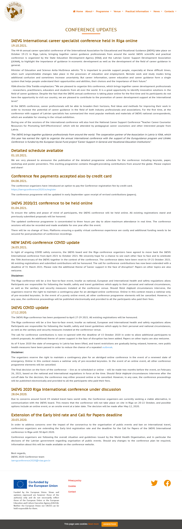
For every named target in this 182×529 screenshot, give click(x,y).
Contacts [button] (169, 11)
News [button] (157, 11)
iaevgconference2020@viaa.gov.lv (30, 460)
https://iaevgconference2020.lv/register (33, 189)
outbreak (107, 347)
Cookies (72, 486)
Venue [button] (117, 11)
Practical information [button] (137, 11)
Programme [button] (103, 11)
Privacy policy (74, 480)
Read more (93, 524)
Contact (72, 491)
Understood (109, 524)
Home (78, 11)
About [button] (88, 11)
